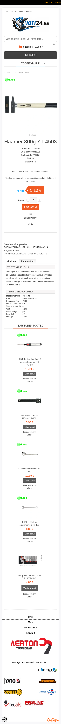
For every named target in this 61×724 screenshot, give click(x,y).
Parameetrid (27, 261)
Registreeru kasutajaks (24, 11)
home (6, 73)
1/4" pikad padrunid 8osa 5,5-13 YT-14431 (29, 576)
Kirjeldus (11, 261)
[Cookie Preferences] (4, 719)
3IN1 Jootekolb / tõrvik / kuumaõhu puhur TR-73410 (30, 362)
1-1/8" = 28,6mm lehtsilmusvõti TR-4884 (30, 523)
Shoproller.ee (53, 720)
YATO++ (36, 155)
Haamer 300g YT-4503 (20, 73)
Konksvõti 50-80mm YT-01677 (29, 470)
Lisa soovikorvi (30, 218)
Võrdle (30, 224)
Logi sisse (9, 11)
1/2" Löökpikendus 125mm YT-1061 (29, 416)
